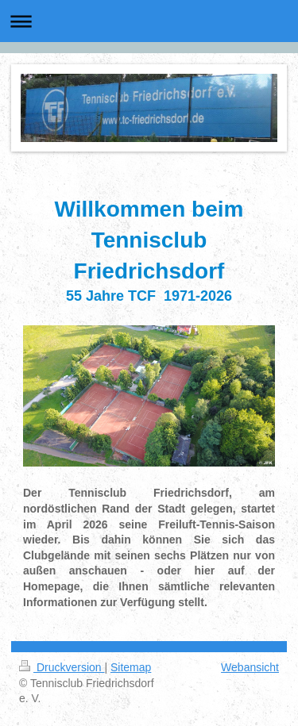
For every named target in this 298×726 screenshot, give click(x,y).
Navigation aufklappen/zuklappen (149, 21)
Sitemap (130, 667)
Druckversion (61, 667)
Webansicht (250, 667)
